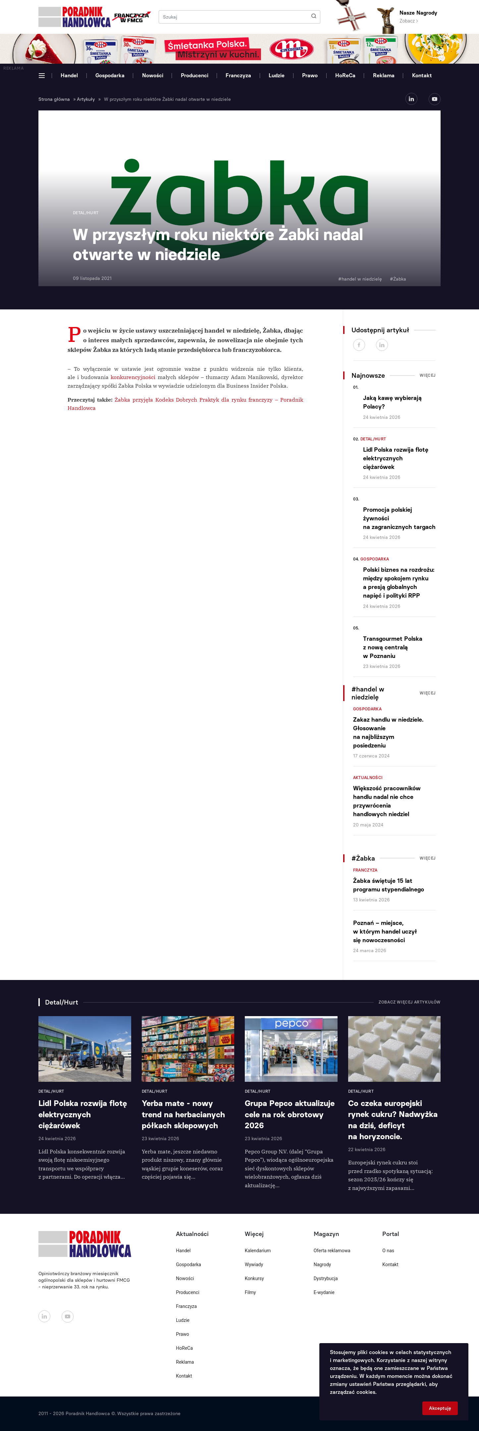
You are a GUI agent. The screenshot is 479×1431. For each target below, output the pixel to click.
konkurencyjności (133, 377)
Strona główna (54, 99)
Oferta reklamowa (332, 1250)
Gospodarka (110, 75)
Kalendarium (258, 1250)
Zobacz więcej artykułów (410, 1002)
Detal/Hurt (373, 439)
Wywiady (254, 1264)
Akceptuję (440, 1408)
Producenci (194, 75)
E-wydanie (324, 1292)
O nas (388, 1250)
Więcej (428, 375)
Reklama (384, 75)
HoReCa (345, 75)
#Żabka (398, 279)
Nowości (152, 75)
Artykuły (86, 99)
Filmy (250, 1292)
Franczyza (238, 75)
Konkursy (254, 1278)
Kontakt (422, 75)
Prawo (310, 75)
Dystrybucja (326, 1278)
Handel (69, 75)
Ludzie (277, 75)
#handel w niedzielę (360, 279)
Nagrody (322, 1264)
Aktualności (368, 777)
